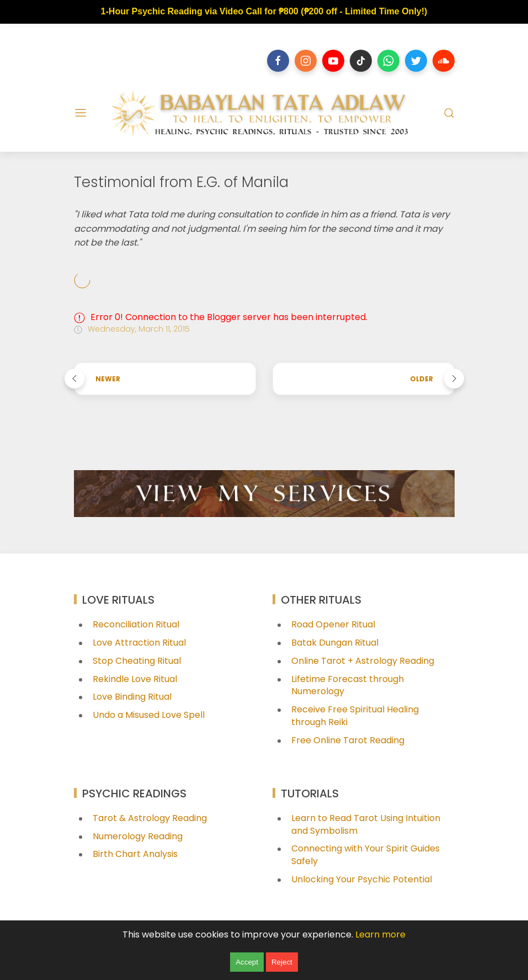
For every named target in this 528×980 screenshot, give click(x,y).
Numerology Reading (138, 836)
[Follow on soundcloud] (444, 61)
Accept (247, 962)
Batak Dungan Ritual (334, 642)
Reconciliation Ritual (136, 624)
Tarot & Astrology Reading (150, 818)
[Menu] (80, 113)
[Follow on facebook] (278, 61)
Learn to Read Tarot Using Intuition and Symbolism (365, 824)
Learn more (380, 934)
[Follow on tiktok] (361, 61)
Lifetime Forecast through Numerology (347, 685)
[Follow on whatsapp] (388, 61)
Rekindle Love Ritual (135, 679)
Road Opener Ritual (333, 624)
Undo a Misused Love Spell (149, 715)
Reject (281, 962)
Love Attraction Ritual (139, 642)
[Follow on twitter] (416, 61)
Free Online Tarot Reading (347, 740)
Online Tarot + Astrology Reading (362, 660)
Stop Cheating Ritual (137, 660)
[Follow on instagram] (306, 61)
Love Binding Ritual (132, 696)
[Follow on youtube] (333, 61)
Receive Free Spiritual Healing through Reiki (355, 715)
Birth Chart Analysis (135, 854)
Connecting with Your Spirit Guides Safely (365, 854)
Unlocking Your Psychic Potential (361, 879)
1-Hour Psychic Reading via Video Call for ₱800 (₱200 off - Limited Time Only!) (264, 11)
